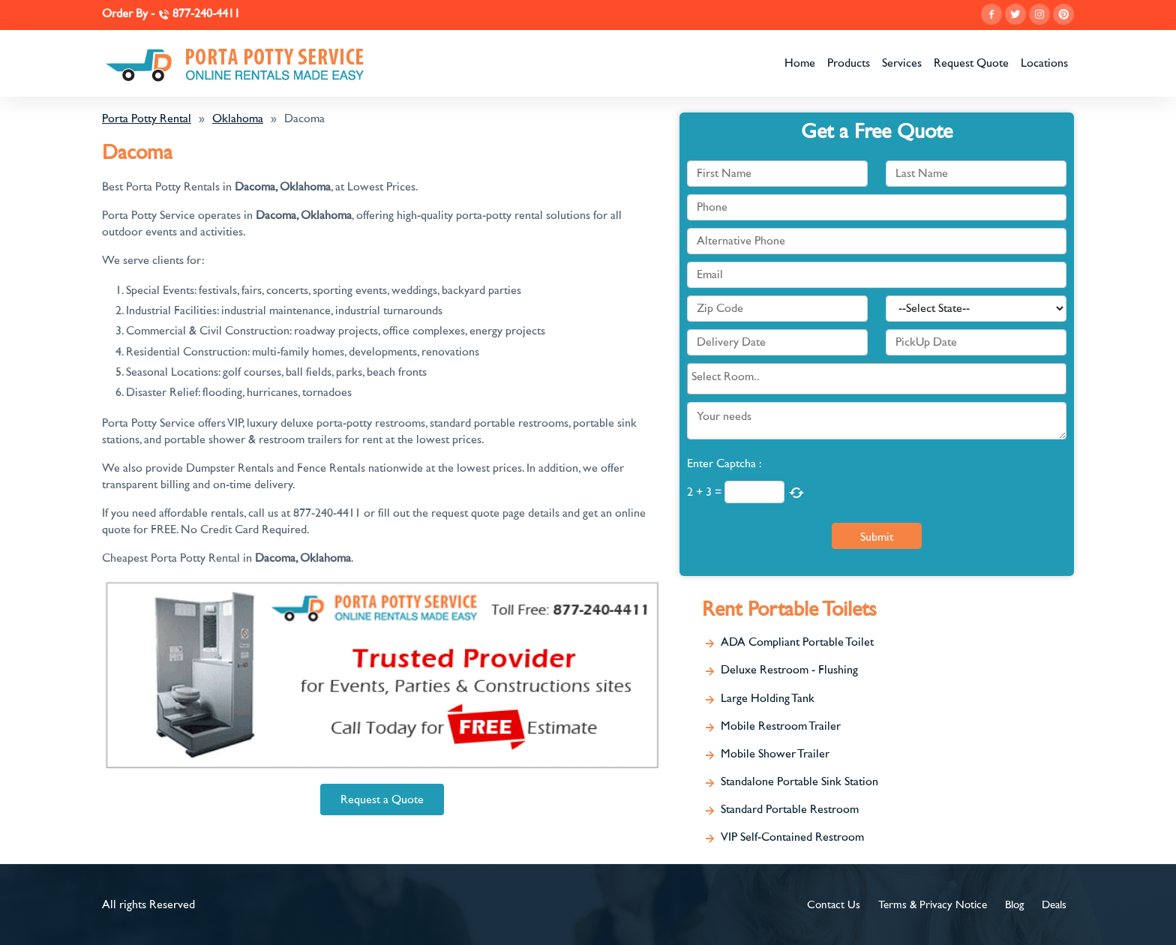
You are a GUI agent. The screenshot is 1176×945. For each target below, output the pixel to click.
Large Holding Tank (767, 698)
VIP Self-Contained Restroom (792, 837)
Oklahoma (237, 118)
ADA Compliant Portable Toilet (797, 642)
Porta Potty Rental (146, 118)
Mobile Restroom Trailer (781, 726)
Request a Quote (382, 800)
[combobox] (876, 378)
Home (799, 63)
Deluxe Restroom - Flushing (789, 670)
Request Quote (971, 63)
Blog (1014, 904)
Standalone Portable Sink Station (799, 782)
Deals (1054, 904)
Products (848, 63)
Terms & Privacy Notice (932, 904)
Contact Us (833, 904)
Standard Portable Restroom (790, 809)
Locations (1044, 63)
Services (902, 63)
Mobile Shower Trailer (775, 754)
